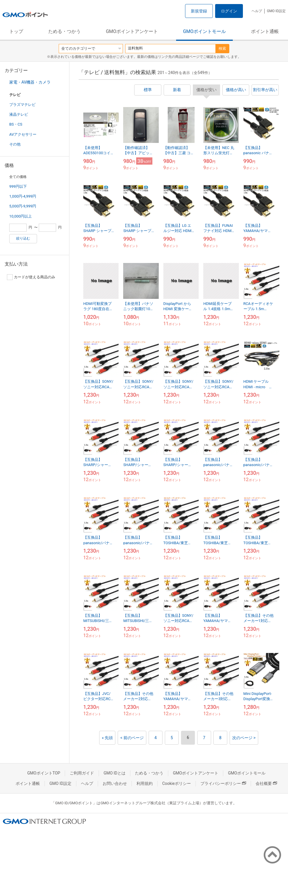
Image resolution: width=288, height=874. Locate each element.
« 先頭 (107, 737)
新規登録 (199, 11)
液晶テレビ (18, 114)
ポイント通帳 (265, 31)
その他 (15, 144)
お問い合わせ (115, 783)
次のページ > (244, 737)
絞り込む (23, 238)
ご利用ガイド (82, 773)
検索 (222, 48)
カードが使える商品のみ (31, 277)
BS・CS (15, 124)
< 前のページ (132, 737)
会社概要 (266, 783)
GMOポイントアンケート (132, 31)
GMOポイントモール (204, 31)
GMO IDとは (114, 773)
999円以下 (18, 186)
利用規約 (144, 783)
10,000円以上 (20, 216)
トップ (16, 31)
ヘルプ (257, 11)
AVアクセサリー (22, 134)
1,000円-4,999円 (22, 196)
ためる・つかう (64, 31)
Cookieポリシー (176, 783)
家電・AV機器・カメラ (30, 82)
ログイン (229, 11)
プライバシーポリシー (223, 783)
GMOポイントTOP (43, 773)
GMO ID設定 (276, 11)
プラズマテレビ (22, 104)
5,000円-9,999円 (22, 206)
